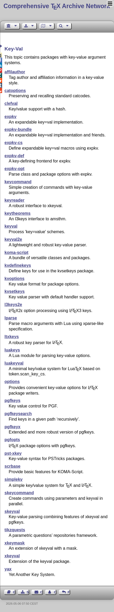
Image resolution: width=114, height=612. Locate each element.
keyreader (14, 200)
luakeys (12, 350)
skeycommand (19, 493)
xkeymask (14, 543)
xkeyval (12, 556)
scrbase (12, 466)
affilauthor (14, 72)
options (12, 381)
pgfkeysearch (18, 413)
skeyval (12, 511)
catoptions (15, 90)
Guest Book (14, 592)
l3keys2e (13, 304)
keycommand (17, 182)
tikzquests (14, 530)
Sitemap (28, 592)
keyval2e (13, 239)
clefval (11, 103)
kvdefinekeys (17, 265)
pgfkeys (12, 400)
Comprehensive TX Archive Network (56, 6)
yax (8, 569)
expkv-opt (14, 168)
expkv (10, 116)
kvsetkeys (14, 291)
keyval (10, 226)
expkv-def (14, 156)
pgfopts (12, 439)
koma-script (16, 252)
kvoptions (14, 278)
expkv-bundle (18, 129)
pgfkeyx (12, 427)
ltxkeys (11, 336)
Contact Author (55, 592)
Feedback (69, 592)
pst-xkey (13, 453)
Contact (41, 592)
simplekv (13, 479)
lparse (10, 318)
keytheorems (17, 213)
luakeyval (13, 363)
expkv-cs (13, 142)
